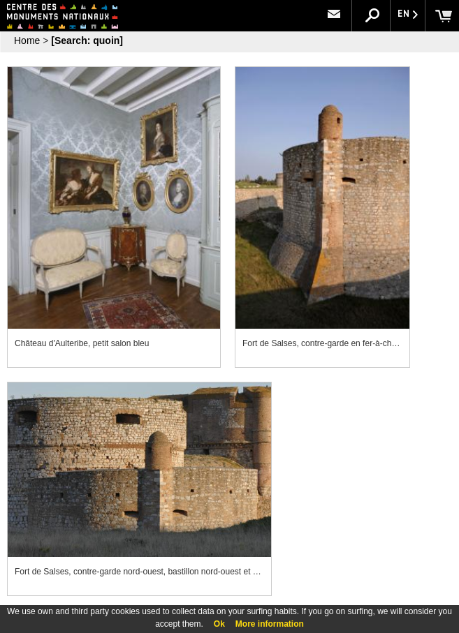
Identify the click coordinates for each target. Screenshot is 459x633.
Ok (219, 624)
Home (27, 40)
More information (269, 624)
